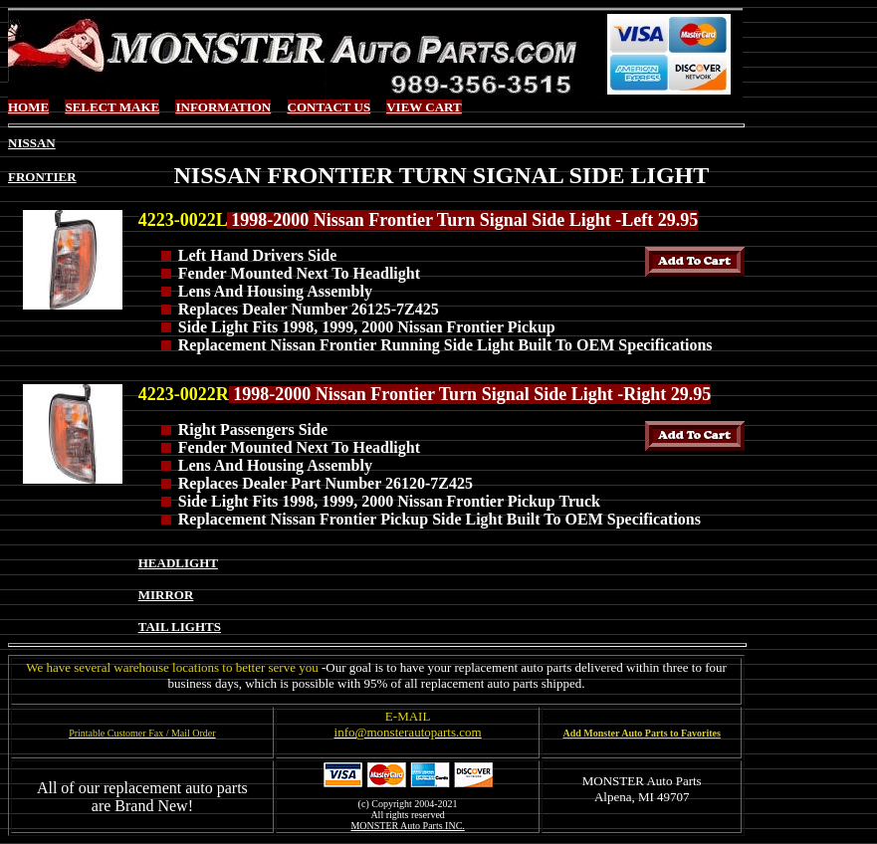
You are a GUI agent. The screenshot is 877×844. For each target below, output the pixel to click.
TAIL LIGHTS (179, 626)
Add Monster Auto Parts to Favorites (642, 733)
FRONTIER (42, 176)
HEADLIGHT (178, 562)
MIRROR (166, 594)
